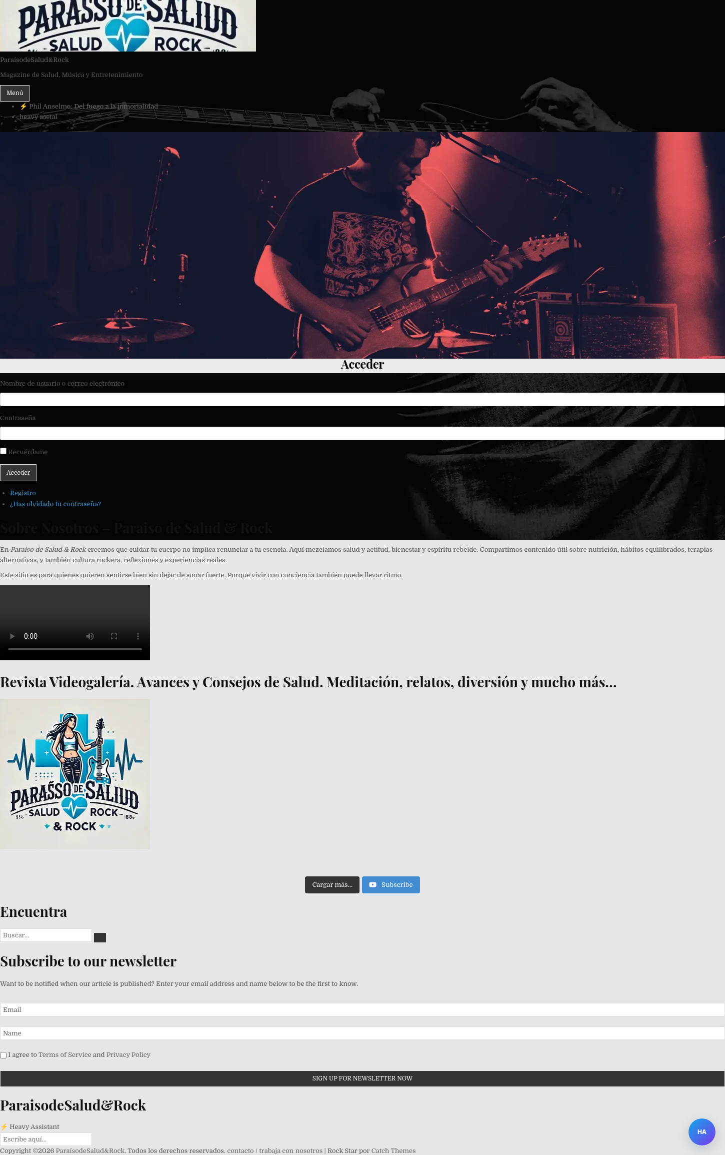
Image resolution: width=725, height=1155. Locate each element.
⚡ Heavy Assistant (30, 1126)
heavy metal (39, 117)
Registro (23, 493)
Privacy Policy (128, 1054)
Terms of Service (65, 1054)
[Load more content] (332, 884)
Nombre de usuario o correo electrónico (62, 383)
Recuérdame (28, 452)
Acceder (18, 472)
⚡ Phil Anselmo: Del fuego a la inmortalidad (89, 106)
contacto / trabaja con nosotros (274, 1150)
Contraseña (18, 418)
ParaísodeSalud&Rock (34, 60)
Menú (14, 93)
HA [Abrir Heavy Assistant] (702, 1131)
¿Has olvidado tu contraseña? (55, 504)
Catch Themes (394, 1150)
